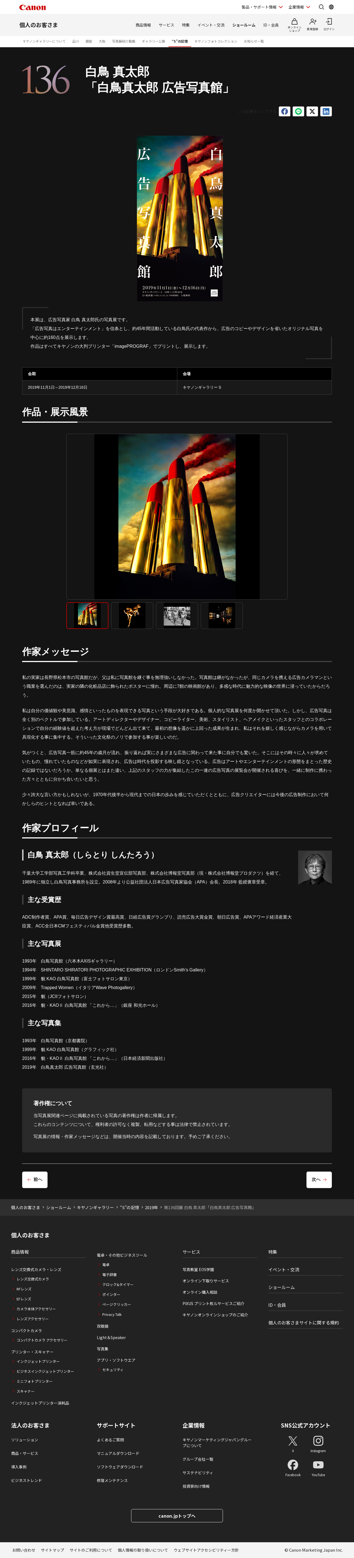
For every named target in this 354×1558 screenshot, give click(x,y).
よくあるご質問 (110, 1439)
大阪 (102, 41)
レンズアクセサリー (33, 1318)
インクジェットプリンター (38, 1361)
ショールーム (244, 25)
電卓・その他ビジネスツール (122, 1255)
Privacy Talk (112, 1314)
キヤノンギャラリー (95, 1207)
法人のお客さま (30, 1425)
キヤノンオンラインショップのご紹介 (215, 1314)
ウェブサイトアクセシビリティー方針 (206, 1550)
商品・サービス (24, 1453)
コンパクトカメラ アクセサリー (42, 1340)
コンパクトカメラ (26, 1330)
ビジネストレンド (26, 1480)
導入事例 (19, 1467)
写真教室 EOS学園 (198, 1269)
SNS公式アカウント (305, 1425)
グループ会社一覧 (198, 1459)
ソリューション (24, 1439)
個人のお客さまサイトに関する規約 (303, 1322)
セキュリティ (113, 1369)
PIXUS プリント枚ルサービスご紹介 (213, 1303)
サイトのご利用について (91, 1550)
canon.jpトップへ (177, 1515)
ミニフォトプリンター (35, 1381)
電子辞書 (109, 1274)
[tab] (87, 615)
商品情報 (143, 25)
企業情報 (194, 1425)
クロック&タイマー (118, 1284)
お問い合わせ (23, 1550)
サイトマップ (52, 1550)
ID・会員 (271, 25)
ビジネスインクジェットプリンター (45, 1371)
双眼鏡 (102, 1326)
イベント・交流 (211, 25)
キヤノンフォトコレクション (215, 41)
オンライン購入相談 (200, 1292)
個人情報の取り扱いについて (143, 1550)
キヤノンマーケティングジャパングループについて (217, 1442)
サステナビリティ (198, 1472)
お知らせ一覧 (254, 41)
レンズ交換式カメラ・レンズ (36, 1269)
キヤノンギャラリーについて (44, 41)
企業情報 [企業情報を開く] (296, 7)
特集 (186, 25)
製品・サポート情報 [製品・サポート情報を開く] (259, 7)
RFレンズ (24, 1289)
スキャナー (26, 1391)
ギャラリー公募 (153, 41)
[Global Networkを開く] (331, 7)
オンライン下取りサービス (206, 1280)
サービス (166, 25)
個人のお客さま (38, 25)
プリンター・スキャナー (32, 1352)
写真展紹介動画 (123, 41)
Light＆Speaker (111, 1337)
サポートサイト (116, 1425)
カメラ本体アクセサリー (36, 1308)
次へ (316, 1179)
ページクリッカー (116, 1304)
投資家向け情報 (196, 1486)
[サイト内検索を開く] (321, 7)
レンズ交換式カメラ (33, 1279)
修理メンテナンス (112, 1480)
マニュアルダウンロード (118, 1453)
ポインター (111, 1294)
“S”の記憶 (180, 41)
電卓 (106, 1264)
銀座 (88, 41)
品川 (75, 41)
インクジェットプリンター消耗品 (40, 1403)
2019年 (151, 1207)
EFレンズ (24, 1298)
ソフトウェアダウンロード (120, 1467)
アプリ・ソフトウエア (116, 1360)
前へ (37, 1179)
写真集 (102, 1349)
